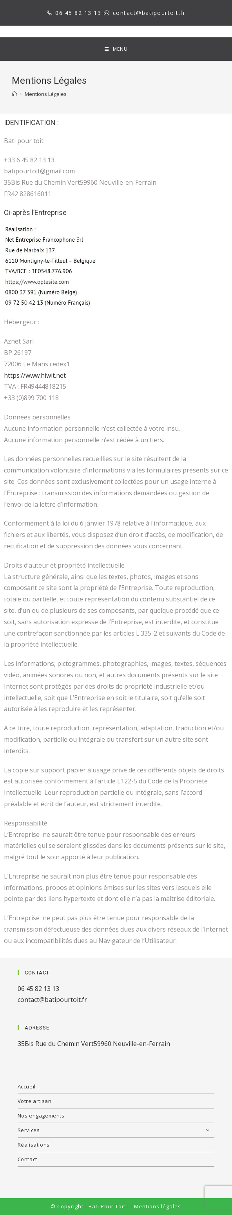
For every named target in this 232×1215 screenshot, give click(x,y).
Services (116, 1130)
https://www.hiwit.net (35, 375)
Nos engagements (41, 1115)
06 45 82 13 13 (78, 13)
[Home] (14, 93)
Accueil (27, 1086)
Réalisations (34, 1144)
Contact (27, 1159)
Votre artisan (35, 1101)
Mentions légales (157, 1206)
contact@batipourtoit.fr (149, 13)
